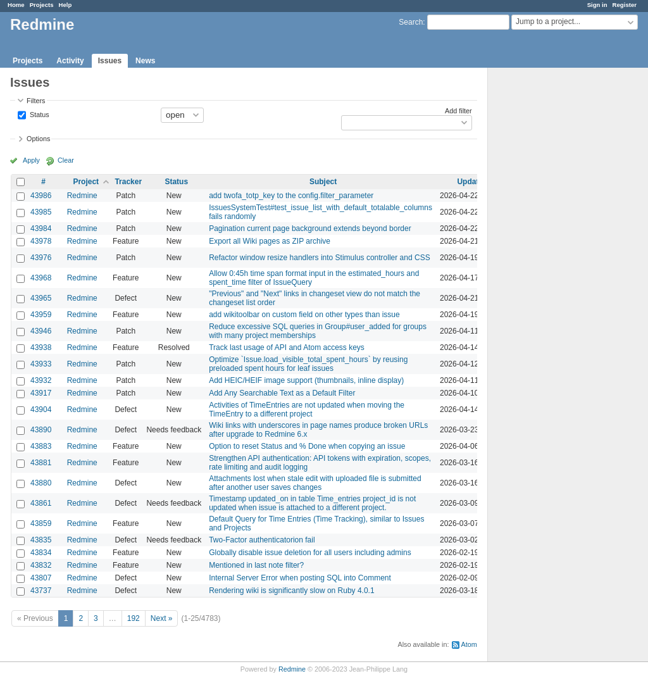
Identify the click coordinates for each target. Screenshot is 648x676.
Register (625, 4)
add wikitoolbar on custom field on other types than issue (304, 314)
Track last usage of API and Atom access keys (286, 347)
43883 (40, 446)
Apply (31, 160)
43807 (40, 577)
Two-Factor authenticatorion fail (262, 539)
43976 (40, 257)
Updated (472, 181)
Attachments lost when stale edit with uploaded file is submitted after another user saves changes (315, 483)
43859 (40, 523)
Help (65, 4)
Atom (469, 644)
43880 (40, 483)
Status (38, 114)
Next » (162, 618)
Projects (42, 4)
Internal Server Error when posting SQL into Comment (300, 577)
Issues (110, 60)
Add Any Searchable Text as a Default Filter (282, 393)
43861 (40, 503)
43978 (40, 241)
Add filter (458, 111)
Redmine (82, 195)
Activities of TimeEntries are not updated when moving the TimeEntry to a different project (306, 409)
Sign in (597, 4)
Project (86, 181)
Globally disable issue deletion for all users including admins (310, 552)
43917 (40, 393)
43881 (40, 462)
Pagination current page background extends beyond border (310, 228)
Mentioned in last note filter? (256, 565)
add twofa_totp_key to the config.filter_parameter (291, 195)
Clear (66, 160)
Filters (36, 100)
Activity (70, 60)
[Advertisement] (551, 266)
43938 (40, 347)
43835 (40, 539)
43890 (40, 429)
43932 (40, 380)
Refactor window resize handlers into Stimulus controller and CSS (319, 257)
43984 (40, 228)
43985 (40, 212)
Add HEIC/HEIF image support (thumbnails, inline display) (306, 380)
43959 (40, 314)
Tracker (128, 181)
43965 (40, 298)
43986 (40, 195)
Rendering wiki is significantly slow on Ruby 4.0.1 (291, 590)
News (145, 60)
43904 (40, 409)
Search (411, 22)
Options (38, 138)
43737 (40, 590)
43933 (40, 364)
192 (133, 618)
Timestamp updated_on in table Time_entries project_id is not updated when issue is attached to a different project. (312, 503)
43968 (40, 277)
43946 (40, 331)
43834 (40, 552)
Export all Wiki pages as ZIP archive (269, 241)
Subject (323, 181)
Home (16, 4)
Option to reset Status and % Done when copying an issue (307, 446)
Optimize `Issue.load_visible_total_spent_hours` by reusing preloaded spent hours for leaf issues (308, 364)
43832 (40, 565)
